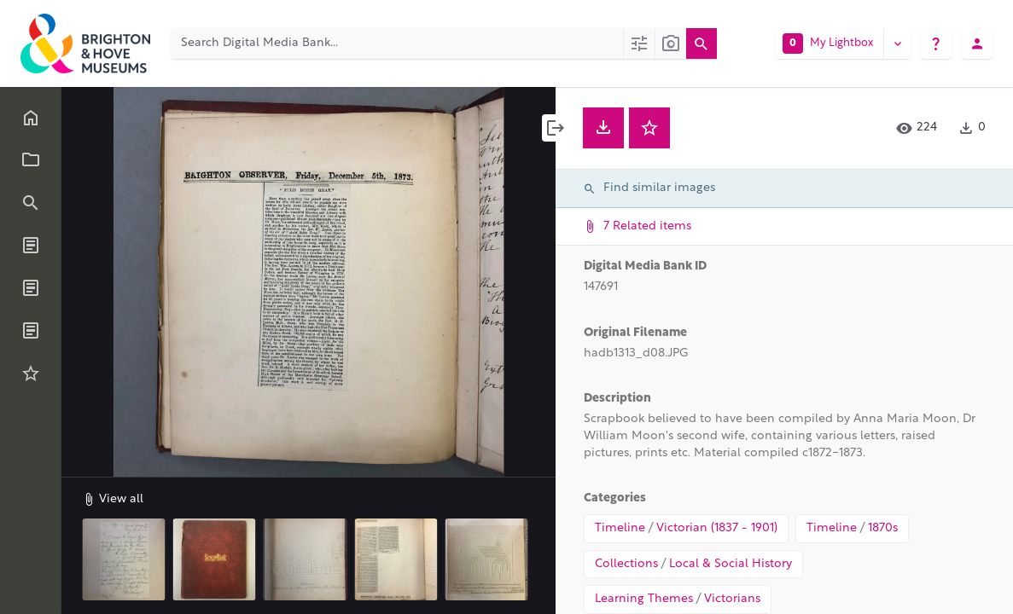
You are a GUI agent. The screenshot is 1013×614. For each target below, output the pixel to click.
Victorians (732, 599)
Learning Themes (644, 599)
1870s (883, 528)
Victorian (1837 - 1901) (716, 528)
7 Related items (782, 226)
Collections (626, 564)
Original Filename (635, 333)
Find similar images (649, 188)
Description (617, 398)
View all (112, 499)
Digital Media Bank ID (645, 266)
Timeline (620, 528)
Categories (615, 498)
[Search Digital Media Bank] (397, 43)
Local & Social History (730, 564)
